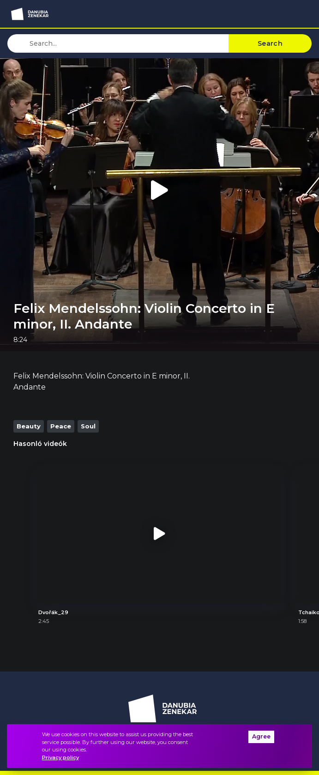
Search (270, 43)
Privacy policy (60, 757)
